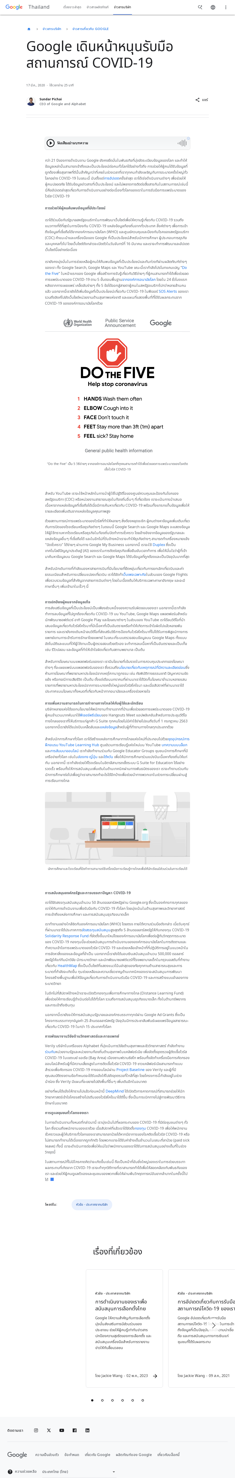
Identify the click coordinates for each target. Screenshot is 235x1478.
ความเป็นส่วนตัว (47, 1444)
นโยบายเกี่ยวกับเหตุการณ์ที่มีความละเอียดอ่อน (152, 667)
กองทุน (140, 1128)
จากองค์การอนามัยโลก (139, 279)
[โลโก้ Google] (17, 1444)
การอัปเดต (111, 178)
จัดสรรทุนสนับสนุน (96, 930)
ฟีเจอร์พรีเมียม (90, 715)
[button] (201, 100)
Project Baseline (130, 1070)
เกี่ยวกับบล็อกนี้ (168, 1444)
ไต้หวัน (108, 757)
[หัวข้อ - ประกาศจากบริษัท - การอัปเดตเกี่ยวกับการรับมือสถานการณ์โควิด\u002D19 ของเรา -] (177, 1323)
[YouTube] (61, 1419)
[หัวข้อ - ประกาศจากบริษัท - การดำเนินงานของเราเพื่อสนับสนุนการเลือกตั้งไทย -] (57, 1323)
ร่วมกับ (50, 1052)
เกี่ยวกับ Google (97, 1444)
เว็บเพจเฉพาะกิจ (134, 574)
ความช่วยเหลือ (22, 1461)
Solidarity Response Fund (67, 936)
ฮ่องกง (83, 757)
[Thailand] (28, 29)
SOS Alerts (168, 291)
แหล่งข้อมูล (108, 727)
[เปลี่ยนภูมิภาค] (79, 1460)
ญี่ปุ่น (93, 757)
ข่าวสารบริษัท (52, 29)
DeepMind (115, 1091)
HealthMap (67, 966)
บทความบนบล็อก (174, 745)
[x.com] (48, 1419)
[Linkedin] (87, 1419)
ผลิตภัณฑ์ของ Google (134, 1444)
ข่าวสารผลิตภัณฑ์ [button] (98, 7)
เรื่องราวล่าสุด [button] (72, 7)
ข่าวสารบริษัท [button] (122, 7)
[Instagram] (36, 1419)
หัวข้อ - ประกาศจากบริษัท (92, 1204)
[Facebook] (74, 1419)
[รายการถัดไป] (213, 1320)
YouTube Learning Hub (79, 745)
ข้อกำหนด (71, 1444)
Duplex (159, 545)
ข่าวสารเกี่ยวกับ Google (91, 29)
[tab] (92, 1389)
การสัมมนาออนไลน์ (64, 751)
